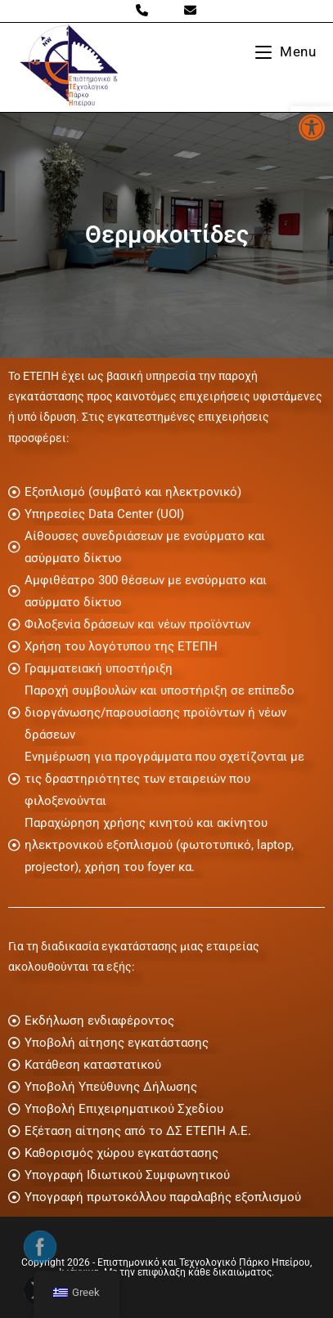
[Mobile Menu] (286, 51)
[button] (311, 127)
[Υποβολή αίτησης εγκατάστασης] (166, 1043)
